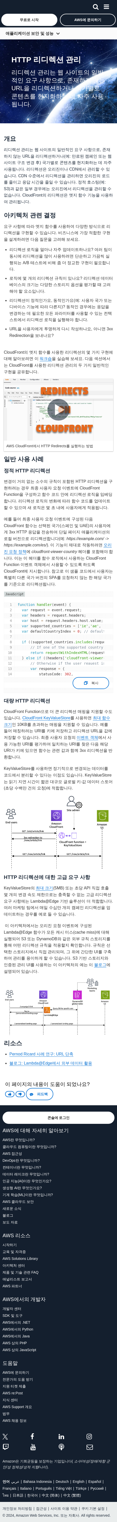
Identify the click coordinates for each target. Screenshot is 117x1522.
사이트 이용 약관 (64, 1508)
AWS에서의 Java (16, 1336)
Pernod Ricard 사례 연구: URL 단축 (41, 1054)
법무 (6, 1414)
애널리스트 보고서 (17, 1279)
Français (9, 1488)
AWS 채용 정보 (15, 1421)
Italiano (25, 1488)
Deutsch (62, 1482)
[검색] (95, 6)
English (78, 1482)
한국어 (32, 1495)
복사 (91, 681)
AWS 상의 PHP (15, 1343)
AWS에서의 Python (18, 1329)
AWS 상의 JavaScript (19, 1350)
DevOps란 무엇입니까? (21, 1160)
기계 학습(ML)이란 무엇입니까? (28, 1195)
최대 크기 (44, 888)
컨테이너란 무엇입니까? (22, 1167)
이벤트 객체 (87, 737)
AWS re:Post (13, 1393)
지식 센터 (10, 1400)
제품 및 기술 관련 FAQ (21, 1272)
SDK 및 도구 (13, 1316)
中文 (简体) (50, 1495)
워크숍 (46, 358)
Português (44, 1488)
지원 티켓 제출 (14, 1386)
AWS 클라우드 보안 (18, 1202)
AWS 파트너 (12, 1286)
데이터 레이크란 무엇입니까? (26, 1174)
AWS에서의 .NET (16, 1322)
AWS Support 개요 (17, 1407)
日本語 (18, 1495)
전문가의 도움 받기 (18, 1379)
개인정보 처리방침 (17, 1508)
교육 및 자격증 (14, 1252)
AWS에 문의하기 (16, 1372)
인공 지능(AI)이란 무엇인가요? (27, 1181)
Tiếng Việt (64, 1488)
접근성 (41, 1508)
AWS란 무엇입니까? (19, 1140)
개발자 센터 (12, 1309)
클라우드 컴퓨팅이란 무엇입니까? (29, 1147)
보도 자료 (10, 1222)
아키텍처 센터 (14, 1265)
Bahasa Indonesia (37, 1482)
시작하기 (10, 1245)
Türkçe (81, 1488)
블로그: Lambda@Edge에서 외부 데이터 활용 (50, 1063)
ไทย (6, 1495)
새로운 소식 (12, 1208)
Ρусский (97, 1488)
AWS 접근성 (12, 1154)
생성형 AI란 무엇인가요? (22, 1188)
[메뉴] (106, 6)
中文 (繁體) (72, 1495)
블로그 (100, 965)
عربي (15, 1482)
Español (94, 1482)
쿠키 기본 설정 (93, 1508)
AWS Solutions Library (20, 1259)
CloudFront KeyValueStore (46, 718)
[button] (29, 20)
